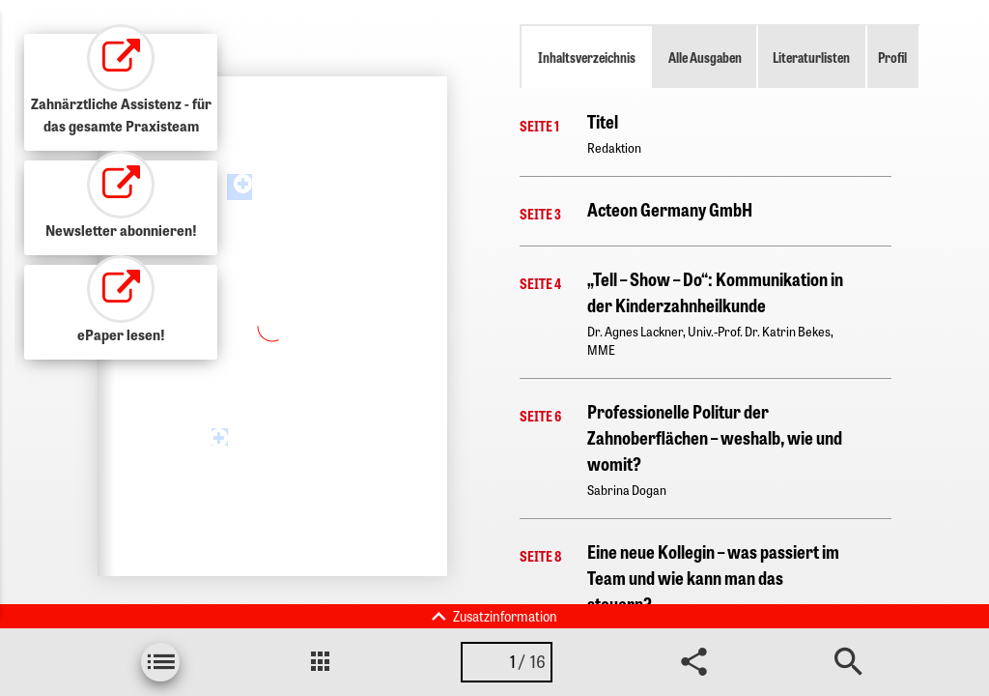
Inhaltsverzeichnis (587, 57)
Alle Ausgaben (705, 57)
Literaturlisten (811, 57)
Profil (892, 57)
